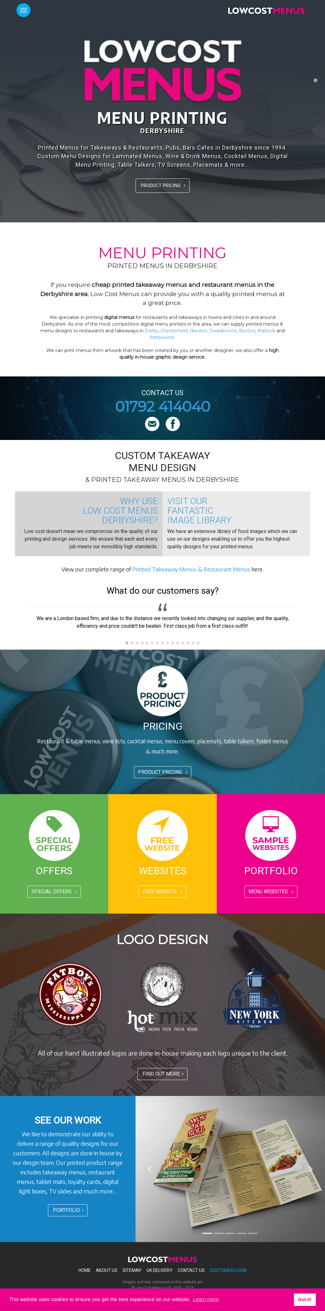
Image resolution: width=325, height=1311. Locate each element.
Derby (151, 331)
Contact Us (191, 1270)
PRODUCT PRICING (163, 185)
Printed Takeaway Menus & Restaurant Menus (191, 569)
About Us (106, 1270)
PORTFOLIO (68, 1210)
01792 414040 (162, 406)
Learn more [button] (206, 1299)
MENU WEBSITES (271, 892)
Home (84, 1270)
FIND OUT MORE (163, 1074)
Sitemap (132, 1270)
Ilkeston (199, 331)
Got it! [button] (304, 1299)
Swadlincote (223, 331)
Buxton (247, 331)
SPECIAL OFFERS (54, 892)
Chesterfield (174, 331)
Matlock (266, 331)
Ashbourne (162, 337)
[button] (150, 1169)
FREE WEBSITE (162, 892)
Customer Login (228, 1270)
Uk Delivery (160, 1270)
